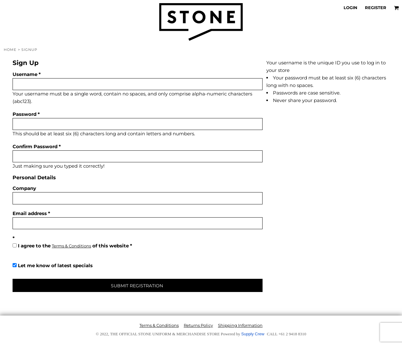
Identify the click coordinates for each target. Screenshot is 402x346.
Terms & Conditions (71, 245)
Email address (30, 213)
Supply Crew (252, 334)
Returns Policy (198, 325)
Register (375, 7)
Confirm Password (35, 146)
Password (24, 114)
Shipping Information (240, 325)
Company (24, 188)
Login (350, 7)
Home (10, 49)
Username (25, 74)
